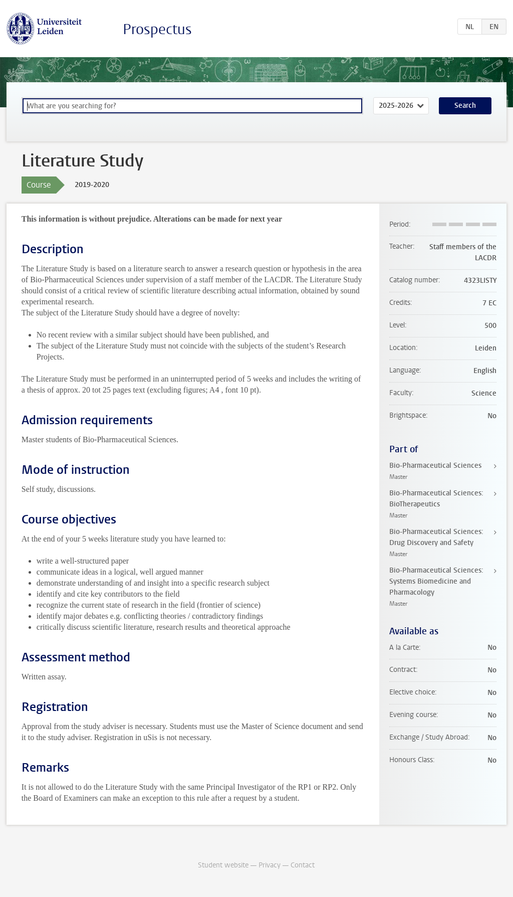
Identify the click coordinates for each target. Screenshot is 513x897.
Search (465, 105)
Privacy (270, 865)
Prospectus (157, 29)
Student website (223, 865)
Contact (303, 865)
